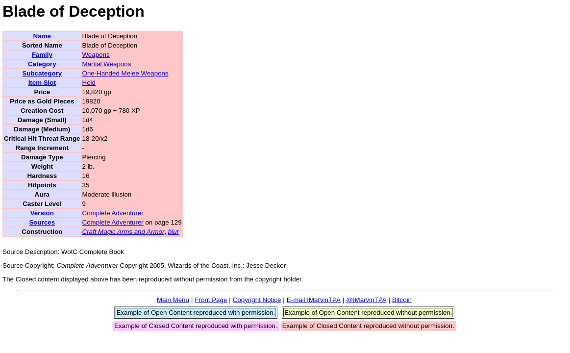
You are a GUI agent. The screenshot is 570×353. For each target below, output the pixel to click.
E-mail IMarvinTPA (314, 299)
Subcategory (42, 73)
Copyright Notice (257, 299)
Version (42, 213)
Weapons (96, 54)
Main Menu (173, 299)
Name (42, 36)
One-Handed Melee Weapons (125, 73)
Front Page (211, 299)
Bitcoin (402, 299)
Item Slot (42, 82)
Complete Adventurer (113, 213)
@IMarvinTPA (366, 299)
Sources (42, 222)
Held (89, 82)
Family (42, 54)
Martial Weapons (106, 64)
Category (42, 64)
